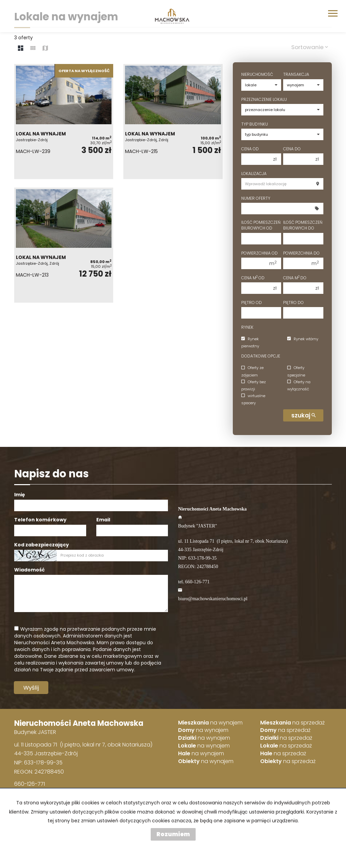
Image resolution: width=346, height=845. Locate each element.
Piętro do (293, 302)
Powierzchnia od (259, 253)
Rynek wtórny (302, 339)
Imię (19, 494)
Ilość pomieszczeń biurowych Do (302, 225)
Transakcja (296, 74)
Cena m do (294, 278)
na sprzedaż (292, 723)
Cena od (250, 149)
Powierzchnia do (301, 253)
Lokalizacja (254, 173)
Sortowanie (309, 47)
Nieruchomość (257, 74)
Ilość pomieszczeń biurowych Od (260, 225)
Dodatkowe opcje (260, 356)
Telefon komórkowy (40, 519)
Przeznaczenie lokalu (264, 99)
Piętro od (251, 302)
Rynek (247, 327)
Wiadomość (29, 569)
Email (103, 519)
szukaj (303, 415)
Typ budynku (254, 124)
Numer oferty (255, 198)
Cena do (292, 149)
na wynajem (210, 723)
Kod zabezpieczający (41, 544)
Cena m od (253, 278)
